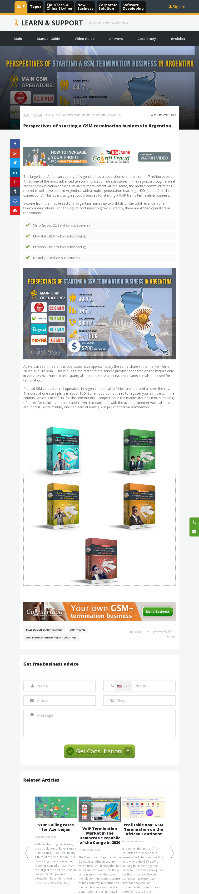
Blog (26, 114)
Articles (38, 114)
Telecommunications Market (44, 629)
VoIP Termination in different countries (51, 637)
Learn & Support (52, 22)
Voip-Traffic (77, 629)
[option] (56, 841)
